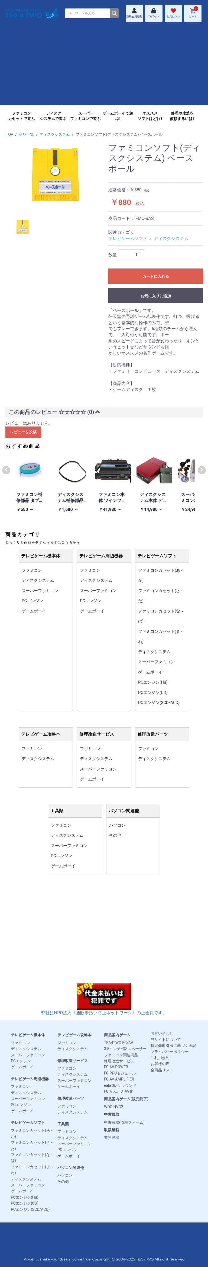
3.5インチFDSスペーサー (125, 1049)
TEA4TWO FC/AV (118, 1043)
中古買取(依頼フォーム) (124, 1122)
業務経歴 (111, 1137)
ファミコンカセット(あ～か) (161, 575)
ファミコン (32, 570)
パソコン (117, 825)
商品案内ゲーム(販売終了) (126, 1099)
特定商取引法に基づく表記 (173, 1045)
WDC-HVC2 (113, 1107)
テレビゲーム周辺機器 (30, 1079)
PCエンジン (32, 600)
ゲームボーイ (34, 611)
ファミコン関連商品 (121, 1055)
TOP (9, 134)
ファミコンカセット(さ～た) (161, 596)
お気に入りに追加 (156, 296)
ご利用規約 (160, 1058)
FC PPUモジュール (120, 1073)
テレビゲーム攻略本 (74, 1035)
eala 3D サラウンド (120, 1085)
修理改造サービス (72, 1061)
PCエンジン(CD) (153, 692)
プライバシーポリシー (169, 1052)
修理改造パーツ (70, 1098)
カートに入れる (155, 276)
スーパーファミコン (40, 590)
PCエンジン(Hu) (153, 682)
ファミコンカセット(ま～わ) (161, 636)
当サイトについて (166, 1039)
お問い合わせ (162, 1033)
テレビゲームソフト (127, 238)
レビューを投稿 (23, 432)
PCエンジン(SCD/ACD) (159, 702)
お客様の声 (160, 1063)
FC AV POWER (116, 1067)
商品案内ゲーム (117, 1035)
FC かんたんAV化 (118, 1091)
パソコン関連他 (70, 1167)
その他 (115, 835)
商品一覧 (26, 134)
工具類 (63, 1124)
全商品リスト (162, 1070)
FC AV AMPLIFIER (119, 1079)
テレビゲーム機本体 (28, 1035)
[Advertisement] (104, 67)
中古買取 (111, 1114)
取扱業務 (111, 1130)
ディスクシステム (55, 134)
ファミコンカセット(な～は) (161, 616)
